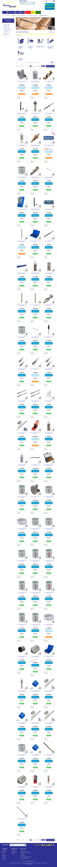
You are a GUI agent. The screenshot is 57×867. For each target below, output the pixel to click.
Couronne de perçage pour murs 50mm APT (21, 656)
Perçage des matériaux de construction (8, 30)
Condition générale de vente (30, 861)
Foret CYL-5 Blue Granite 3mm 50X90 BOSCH (22, 145)
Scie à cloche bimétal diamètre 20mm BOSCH (22, 497)
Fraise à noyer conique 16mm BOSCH (35, 113)
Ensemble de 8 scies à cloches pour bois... (35, 241)
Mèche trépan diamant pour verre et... (35, 369)
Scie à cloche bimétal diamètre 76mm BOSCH (22, 177)
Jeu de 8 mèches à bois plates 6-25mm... (22, 209)
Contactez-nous (14, 852)
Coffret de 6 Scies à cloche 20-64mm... (22, 81)
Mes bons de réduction (24, 858)
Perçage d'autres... (20, 59)
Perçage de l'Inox (7, 26)
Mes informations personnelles (26, 856)
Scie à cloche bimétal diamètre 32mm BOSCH (22, 593)
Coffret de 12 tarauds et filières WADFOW (49, 145)
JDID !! (33, 12)
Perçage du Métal (7, 24)
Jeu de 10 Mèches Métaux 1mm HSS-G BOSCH (48, 433)
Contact (23, 861)
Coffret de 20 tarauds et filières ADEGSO (49, 209)
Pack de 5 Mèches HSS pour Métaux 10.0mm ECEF (21, 113)
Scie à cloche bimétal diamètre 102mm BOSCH (22, 529)
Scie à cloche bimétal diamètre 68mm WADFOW (35, 755)
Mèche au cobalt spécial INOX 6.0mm (49, 81)
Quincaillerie (11, 12)
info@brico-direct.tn (49, 854)
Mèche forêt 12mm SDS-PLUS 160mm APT (49, 755)
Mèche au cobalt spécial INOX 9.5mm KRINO (22, 305)
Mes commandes (24, 850)
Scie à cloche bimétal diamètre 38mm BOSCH (49, 561)
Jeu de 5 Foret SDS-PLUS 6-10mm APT (35, 787)
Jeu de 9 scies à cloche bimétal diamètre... (49, 656)
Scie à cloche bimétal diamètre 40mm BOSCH (35, 561)
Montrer (30, 62)
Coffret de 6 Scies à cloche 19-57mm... (35, 497)
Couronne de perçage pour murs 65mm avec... (35, 723)
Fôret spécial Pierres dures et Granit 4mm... (48, 305)
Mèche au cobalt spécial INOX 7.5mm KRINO (35, 305)
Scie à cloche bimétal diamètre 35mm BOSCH (35, 593)
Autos (22, 12)
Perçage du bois (6, 28)
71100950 (24, 1)
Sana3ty (38, 12)
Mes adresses (23, 855)
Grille (52, 63)
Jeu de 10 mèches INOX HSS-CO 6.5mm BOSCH (49, 273)
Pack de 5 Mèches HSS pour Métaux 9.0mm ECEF (35, 209)
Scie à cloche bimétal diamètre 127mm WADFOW (35, 691)
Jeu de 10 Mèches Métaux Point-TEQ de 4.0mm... (35, 81)
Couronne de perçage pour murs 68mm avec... (21, 433)
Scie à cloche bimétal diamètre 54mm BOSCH (22, 337)
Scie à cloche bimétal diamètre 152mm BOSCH (49, 625)
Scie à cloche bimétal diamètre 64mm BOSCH (49, 529)
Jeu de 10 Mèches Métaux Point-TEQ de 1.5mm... (22, 465)
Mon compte (23, 848)
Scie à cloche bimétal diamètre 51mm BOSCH (22, 561)
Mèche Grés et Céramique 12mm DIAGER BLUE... (22, 273)
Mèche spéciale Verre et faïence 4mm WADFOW (49, 177)
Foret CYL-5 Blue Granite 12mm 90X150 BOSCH (22, 691)
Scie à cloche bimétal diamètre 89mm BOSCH (35, 529)
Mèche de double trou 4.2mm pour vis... (48, 337)
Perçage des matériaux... (50, 47)
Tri (16, 62)
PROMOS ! (28, 12)
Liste (54, 63)
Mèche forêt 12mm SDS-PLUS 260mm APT (22, 819)
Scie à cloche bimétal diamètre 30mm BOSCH (49, 593)
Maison (18, 12)
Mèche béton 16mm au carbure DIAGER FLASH (35, 177)
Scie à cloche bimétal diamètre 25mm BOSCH (35, 625)
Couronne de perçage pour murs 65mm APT (35, 656)
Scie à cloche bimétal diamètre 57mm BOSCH (49, 497)
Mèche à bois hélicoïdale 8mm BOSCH (49, 241)
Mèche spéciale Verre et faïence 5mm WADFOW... (35, 337)
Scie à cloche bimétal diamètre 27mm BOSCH (22, 625)
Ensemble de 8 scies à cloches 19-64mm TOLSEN (49, 465)
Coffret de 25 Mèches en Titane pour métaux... (35, 433)
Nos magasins (13, 850)
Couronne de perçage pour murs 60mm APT (21, 787)
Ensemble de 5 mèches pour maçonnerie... (48, 401)
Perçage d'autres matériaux (6, 34)
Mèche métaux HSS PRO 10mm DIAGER (22, 241)
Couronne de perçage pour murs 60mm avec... (48, 723)
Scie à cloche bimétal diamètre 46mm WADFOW (22, 723)
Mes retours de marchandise (25, 852)
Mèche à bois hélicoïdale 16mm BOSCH (49, 113)
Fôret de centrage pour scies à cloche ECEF (35, 465)
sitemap (12, 853)
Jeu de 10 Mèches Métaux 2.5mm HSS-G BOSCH (35, 273)
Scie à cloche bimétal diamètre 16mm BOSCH (49, 787)
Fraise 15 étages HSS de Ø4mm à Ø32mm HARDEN (35, 145)
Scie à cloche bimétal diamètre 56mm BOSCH (22, 755)
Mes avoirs (22, 853)
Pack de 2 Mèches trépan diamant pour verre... (22, 369)
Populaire (4, 856)
